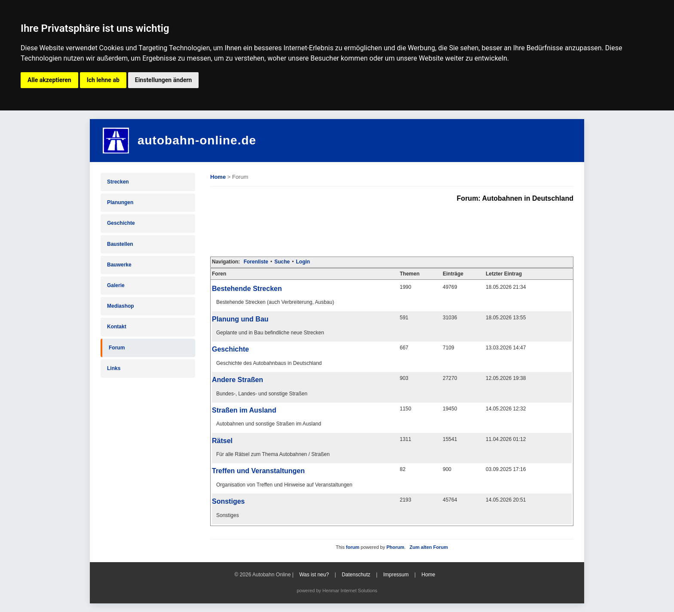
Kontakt (116, 327)
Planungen (120, 202)
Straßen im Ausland (244, 410)
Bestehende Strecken (247, 288)
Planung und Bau (240, 319)
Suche (282, 262)
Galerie (116, 285)
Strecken (118, 182)
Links (113, 368)
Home (218, 177)
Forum (117, 348)
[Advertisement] (366, 228)
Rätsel (222, 440)
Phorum (395, 547)
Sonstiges (228, 501)
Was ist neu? (314, 575)
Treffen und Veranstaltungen (258, 470)
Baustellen (120, 244)
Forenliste (256, 262)
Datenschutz (356, 575)
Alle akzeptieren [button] (49, 79)
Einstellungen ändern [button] (163, 79)
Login (303, 262)
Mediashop (120, 306)
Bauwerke (119, 265)
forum (352, 547)
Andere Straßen (237, 379)
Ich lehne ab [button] (103, 79)
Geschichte (121, 223)
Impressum (395, 575)
